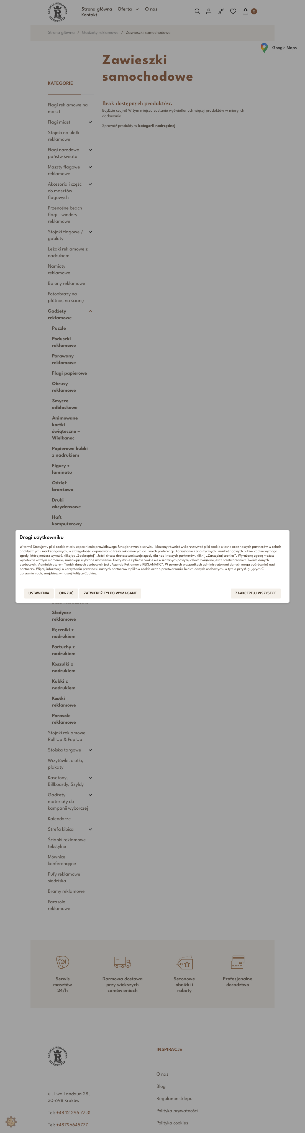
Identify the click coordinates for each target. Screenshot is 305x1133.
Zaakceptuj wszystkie (254, 593)
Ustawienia (40, 593)
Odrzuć (68, 593)
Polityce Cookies (86, 573)
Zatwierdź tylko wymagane (112, 593)
